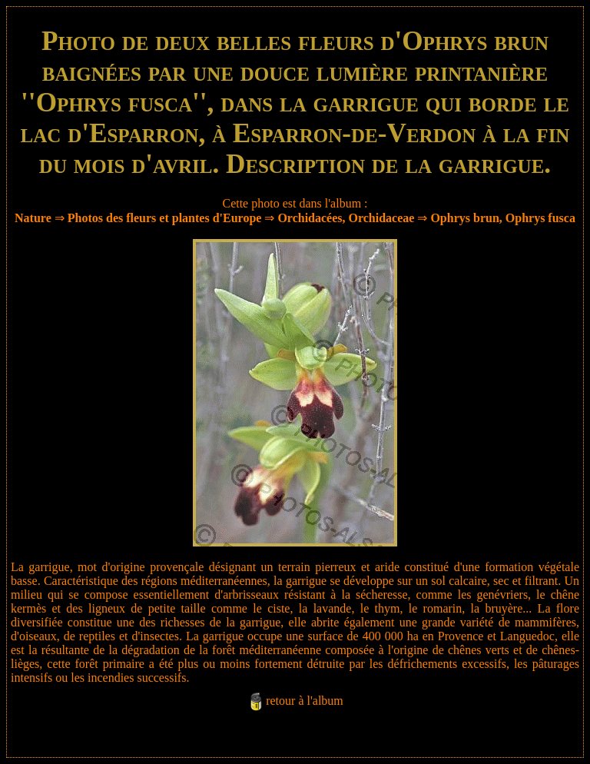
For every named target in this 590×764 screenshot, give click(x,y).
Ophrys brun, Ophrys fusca (502, 217)
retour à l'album (304, 700)
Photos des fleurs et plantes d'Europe (165, 217)
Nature (33, 217)
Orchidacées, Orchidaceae (345, 217)
